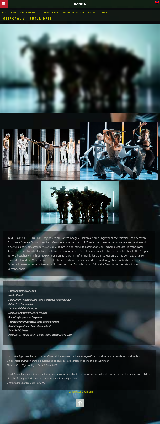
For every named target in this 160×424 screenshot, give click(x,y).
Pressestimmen (51, 12)
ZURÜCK (103, 12)
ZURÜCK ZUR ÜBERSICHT (81, 391)
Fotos (4, 12)
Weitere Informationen (73, 12)
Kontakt (91, 12)
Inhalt (13, 12)
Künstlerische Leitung (30, 12)
